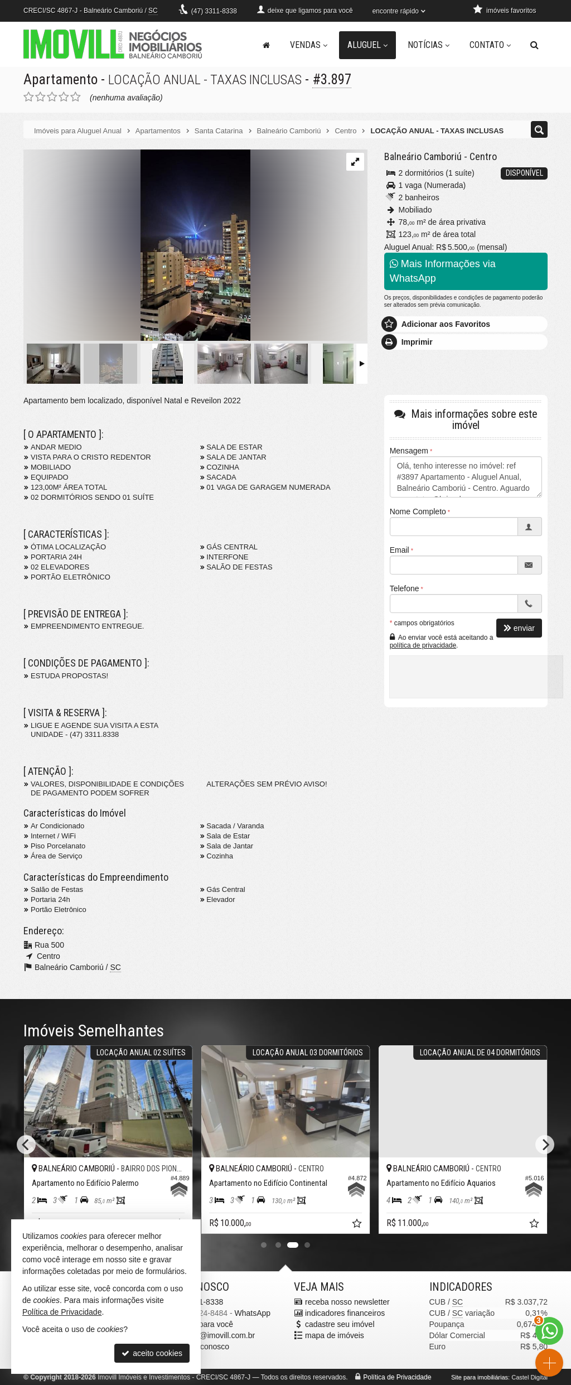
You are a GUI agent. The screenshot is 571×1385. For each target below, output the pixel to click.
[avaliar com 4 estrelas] (64, 97)
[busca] (534, 45)
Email (399, 550)
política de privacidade (423, 645)
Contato (490, 45)
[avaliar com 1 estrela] (28, 97)
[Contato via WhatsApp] (549, 1331)
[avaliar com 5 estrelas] (75, 97)
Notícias (428, 45)
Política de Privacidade (397, 1377)
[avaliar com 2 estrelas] (40, 97)
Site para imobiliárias (479, 1377)
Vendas (308, 45)
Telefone (404, 588)
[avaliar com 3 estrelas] (52, 97)
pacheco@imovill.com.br (212, 1335)
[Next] (544, 1144)
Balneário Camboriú (423, 156)
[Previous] (26, 1144)
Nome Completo (418, 511)
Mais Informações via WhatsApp (443, 271)
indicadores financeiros (345, 1313)
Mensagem (409, 450)
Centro (483, 156)
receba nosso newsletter (347, 1301)
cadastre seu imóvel (340, 1324)
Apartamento (60, 79)
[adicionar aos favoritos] (358, 1225)
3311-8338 (214, 11)
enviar (519, 628)
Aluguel (367, 45)
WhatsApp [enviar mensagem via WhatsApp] (252, 1313)
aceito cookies (152, 1353)
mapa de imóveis (334, 1335)
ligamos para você (202, 1324)
